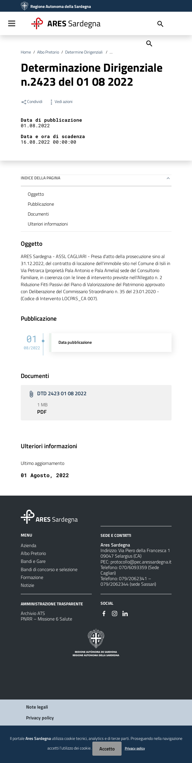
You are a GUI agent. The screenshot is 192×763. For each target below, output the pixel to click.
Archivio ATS (33, 613)
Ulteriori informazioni (48, 223)
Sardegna (74, 23)
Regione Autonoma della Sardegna (60, 6)
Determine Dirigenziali (84, 52)
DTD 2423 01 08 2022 (62, 393)
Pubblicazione (41, 203)
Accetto (107, 748)
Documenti (38, 213)
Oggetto (36, 193)
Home (26, 52)
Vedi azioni (60, 101)
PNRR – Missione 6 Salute (46, 618)
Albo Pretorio (48, 52)
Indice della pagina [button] (40, 178)
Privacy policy (40, 717)
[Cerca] (148, 43)
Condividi (31, 101)
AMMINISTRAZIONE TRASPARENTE (52, 604)
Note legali (37, 706)
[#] (104, 612)
